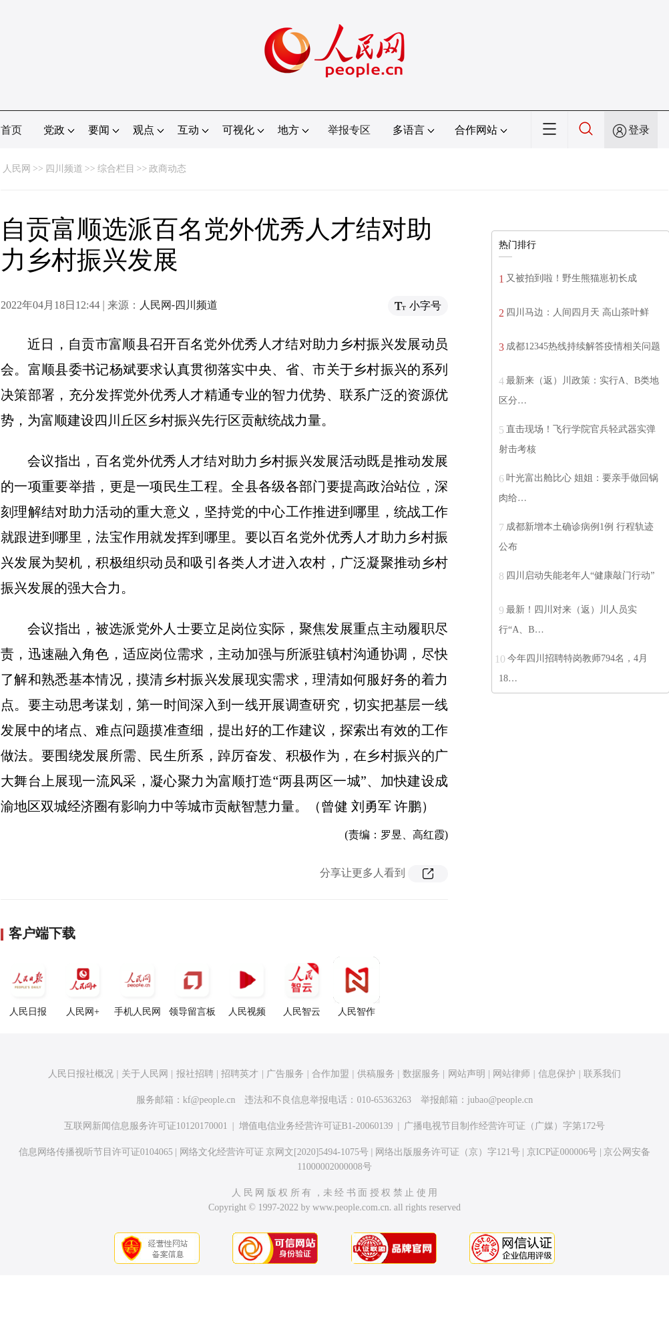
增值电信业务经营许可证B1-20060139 (316, 1126)
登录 (639, 130)
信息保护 (557, 1074)
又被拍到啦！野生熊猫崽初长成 (571, 278)
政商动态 (167, 169)
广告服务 (285, 1074)
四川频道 (64, 169)
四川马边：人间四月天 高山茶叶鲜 (577, 312)
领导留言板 (192, 987)
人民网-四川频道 (179, 305)
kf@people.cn (209, 1100)
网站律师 (511, 1074)
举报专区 (349, 130)
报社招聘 (195, 1074)
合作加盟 (330, 1074)
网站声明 (466, 1074)
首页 (11, 130)
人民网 (17, 169)
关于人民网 (145, 1074)
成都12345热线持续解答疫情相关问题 (583, 346)
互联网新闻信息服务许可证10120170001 (146, 1126)
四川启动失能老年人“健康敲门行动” (580, 575)
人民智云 (301, 987)
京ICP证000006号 (562, 1152)
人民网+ (82, 987)
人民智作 (356, 987)
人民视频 (247, 987)
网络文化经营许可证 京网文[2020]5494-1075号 (274, 1152)
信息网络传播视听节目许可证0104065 (96, 1152)
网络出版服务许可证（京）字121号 (447, 1152)
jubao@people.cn (500, 1100)
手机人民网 (137, 987)
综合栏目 (116, 169)
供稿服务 (376, 1074)
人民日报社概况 (81, 1074)
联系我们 (602, 1074)
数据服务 (421, 1074)
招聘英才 (239, 1074)
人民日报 (28, 987)
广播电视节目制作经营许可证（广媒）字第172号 (504, 1126)
